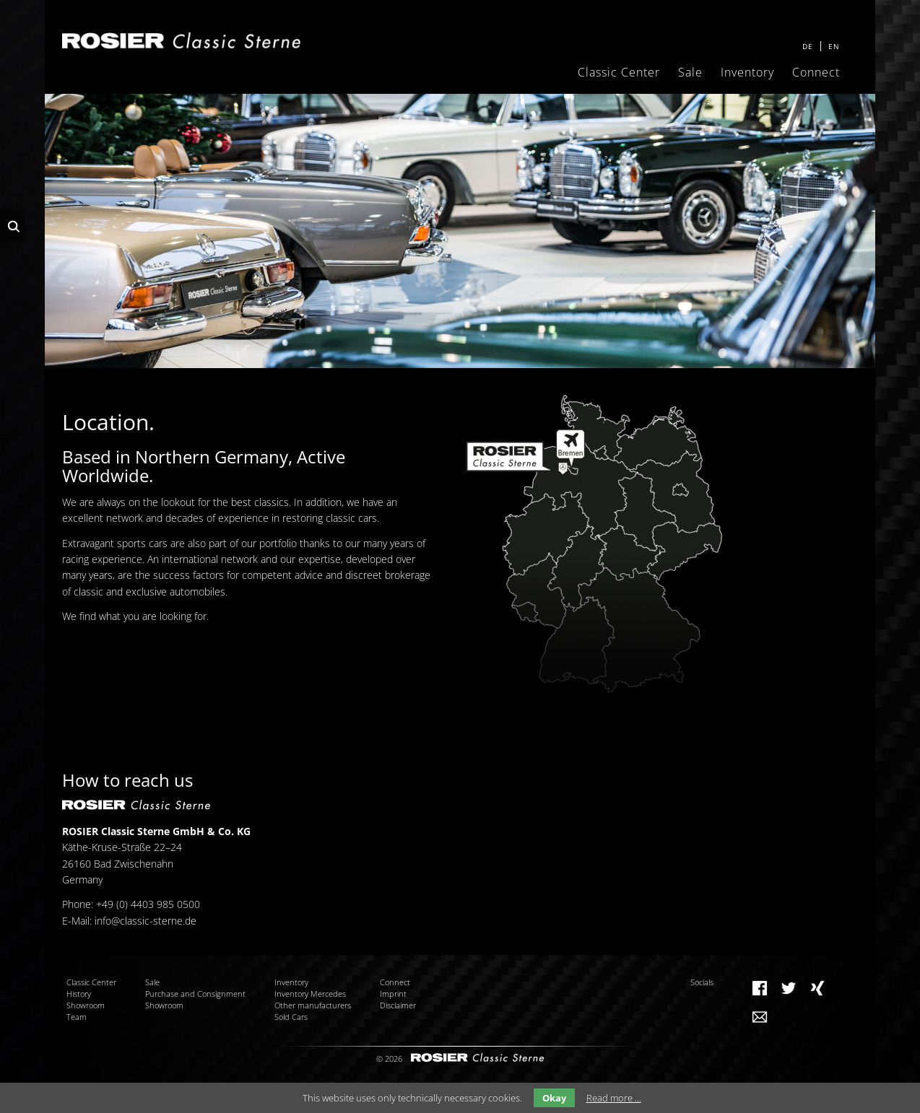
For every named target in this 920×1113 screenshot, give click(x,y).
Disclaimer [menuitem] (398, 1005)
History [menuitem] (78, 993)
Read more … (613, 1097)
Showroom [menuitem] (85, 1005)
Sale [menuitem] (690, 72)
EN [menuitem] (834, 46)
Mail (759, 1017)
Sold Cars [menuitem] (291, 1016)
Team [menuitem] (76, 1016)
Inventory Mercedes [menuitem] (310, 993)
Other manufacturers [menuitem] (312, 1005)
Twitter (788, 988)
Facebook (759, 988)
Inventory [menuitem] (747, 72)
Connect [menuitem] (816, 72)
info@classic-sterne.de (145, 921)
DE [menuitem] (807, 46)
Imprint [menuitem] (393, 993)
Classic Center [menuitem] (619, 72)
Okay (554, 1097)
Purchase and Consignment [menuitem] (195, 993)
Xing (817, 988)
